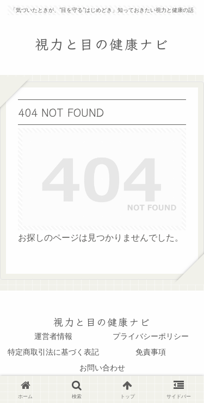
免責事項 (150, 352)
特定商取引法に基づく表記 (53, 352)
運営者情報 (53, 336)
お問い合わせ (102, 367)
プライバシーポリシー (151, 336)
